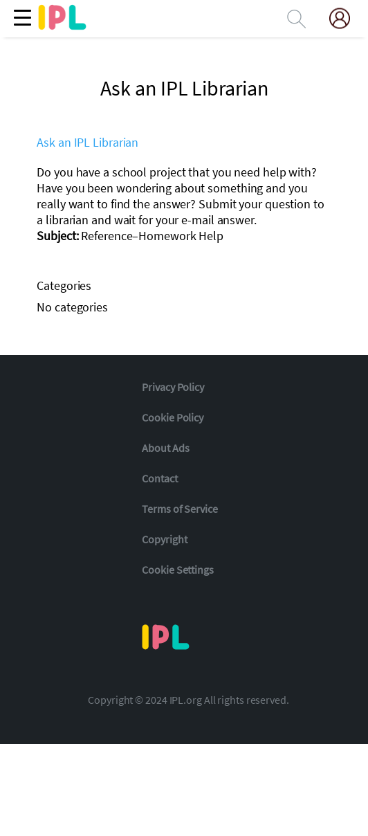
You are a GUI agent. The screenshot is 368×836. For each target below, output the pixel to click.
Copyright (164, 539)
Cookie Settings (178, 569)
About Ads (165, 448)
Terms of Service (179, 509)
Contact (159, 478)
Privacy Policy (173, 387)
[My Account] (345, 18)
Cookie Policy (172, 417)
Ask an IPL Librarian (87, 142)
